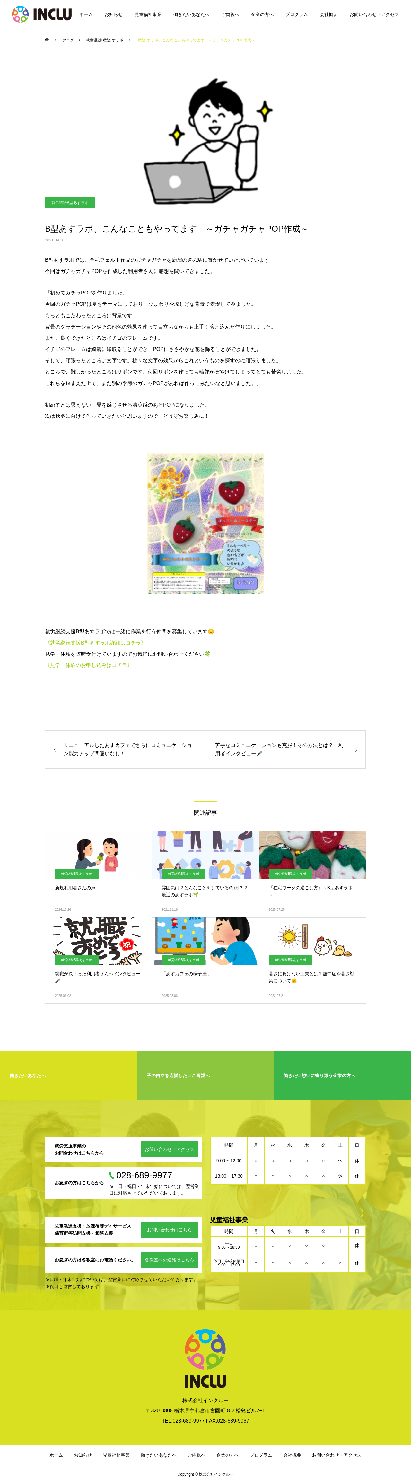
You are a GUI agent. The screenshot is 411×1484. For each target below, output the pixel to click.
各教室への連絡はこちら (169, 1259)
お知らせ (114, 14)
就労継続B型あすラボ (70, 202)
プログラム (296, 14)
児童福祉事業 (148, 14)
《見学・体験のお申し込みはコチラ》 (88, 665)
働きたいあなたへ (191, 14)
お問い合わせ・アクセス (374, 14)
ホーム (86, 14)
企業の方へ (262, 14)
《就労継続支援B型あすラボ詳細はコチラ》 (95, 642)
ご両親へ (230, 14)
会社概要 (329, 14)
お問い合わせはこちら (169, 1229)
